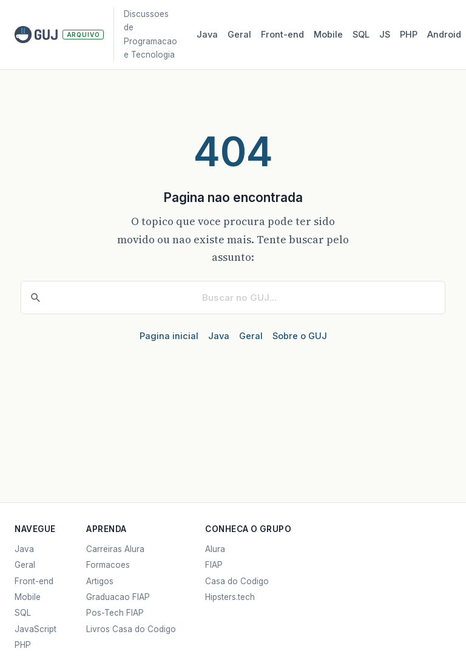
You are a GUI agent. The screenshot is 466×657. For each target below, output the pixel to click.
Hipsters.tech (230, 597)
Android (444, 34)
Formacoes (108, 565)
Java (207, 34)
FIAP (214, 565)
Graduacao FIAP (118, 597)
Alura (215, 549)
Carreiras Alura (115, 549)
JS (384, 34)
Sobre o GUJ (299, 336)
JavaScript (35, 629)
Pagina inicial (169, 336)
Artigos (99, 581)
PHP (408, 34)
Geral (239, 34)
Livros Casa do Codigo (131, 629)
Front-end (34, 581)
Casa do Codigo (237, 581)
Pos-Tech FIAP (115, 613)
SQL (361, 34)
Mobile (328, 34)
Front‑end (282, 34)
